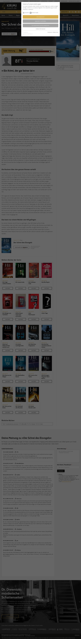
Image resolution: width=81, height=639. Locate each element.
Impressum (49, 32)
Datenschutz (55, 32)
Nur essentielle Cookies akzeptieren (40, 25)
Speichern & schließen (40, 21)
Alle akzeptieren (41, 17)
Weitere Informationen (40, 29)
